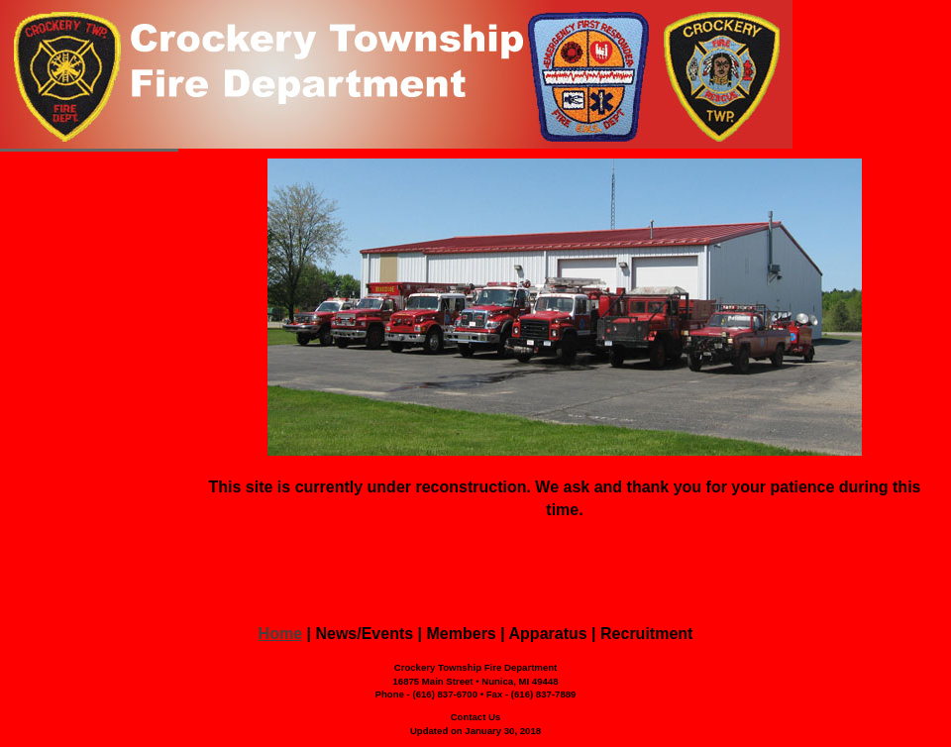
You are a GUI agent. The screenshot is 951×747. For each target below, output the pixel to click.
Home (280, 633)
